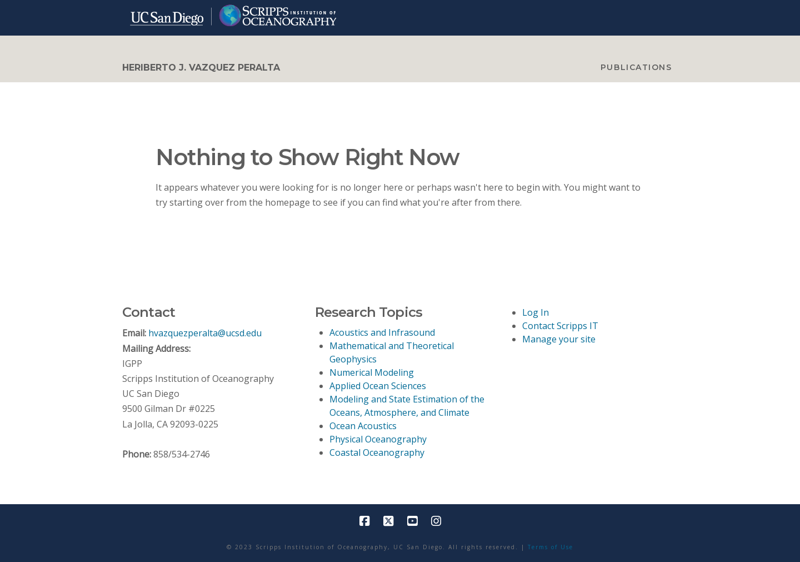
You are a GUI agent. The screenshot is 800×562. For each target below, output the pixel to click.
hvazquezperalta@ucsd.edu (205, 333)
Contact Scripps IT (560, 326)
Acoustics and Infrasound (382, 332)
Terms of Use (550, 547)
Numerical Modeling (371, 372)
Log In (535, 312)
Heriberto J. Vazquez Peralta (201, 67)
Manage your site (559, 339)
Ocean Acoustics (363, 426)
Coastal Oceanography (376, 452)
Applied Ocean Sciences (377, 386)
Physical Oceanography (378, 439)
